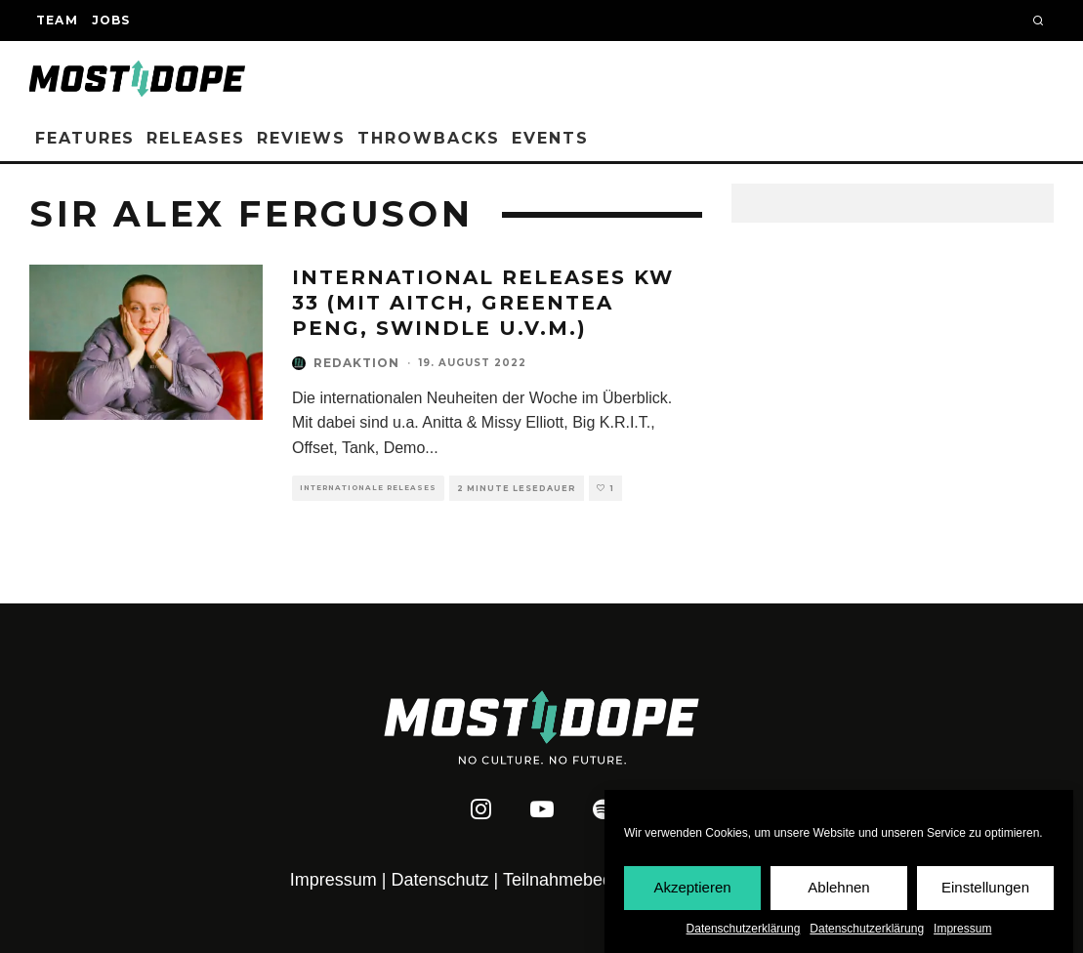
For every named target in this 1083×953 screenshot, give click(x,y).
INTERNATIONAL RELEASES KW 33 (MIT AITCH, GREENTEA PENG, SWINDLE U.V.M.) (483, 303)
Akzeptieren (691, 889)
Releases (195, 138)
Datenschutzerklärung (744, 929)
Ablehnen (838, 889)
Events (550, 138)
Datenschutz (440, 880)
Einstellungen (985, 889)
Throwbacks (428, 138)
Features (85, 138)
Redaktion (356, 362)
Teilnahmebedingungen (594, 880)
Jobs (111, 20)
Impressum (962, 929)
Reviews (301, 138)
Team (57, 20)
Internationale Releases (368, 487)
